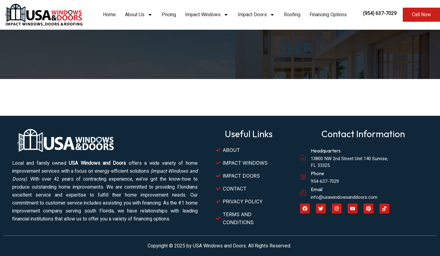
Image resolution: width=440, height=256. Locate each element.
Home (109, 14)
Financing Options (328, 14)
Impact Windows (207, 14)
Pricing (169, 14)
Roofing (292, 14)
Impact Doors (256, 14)
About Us (138, 14)
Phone (317, 173)
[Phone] (303, 177)
